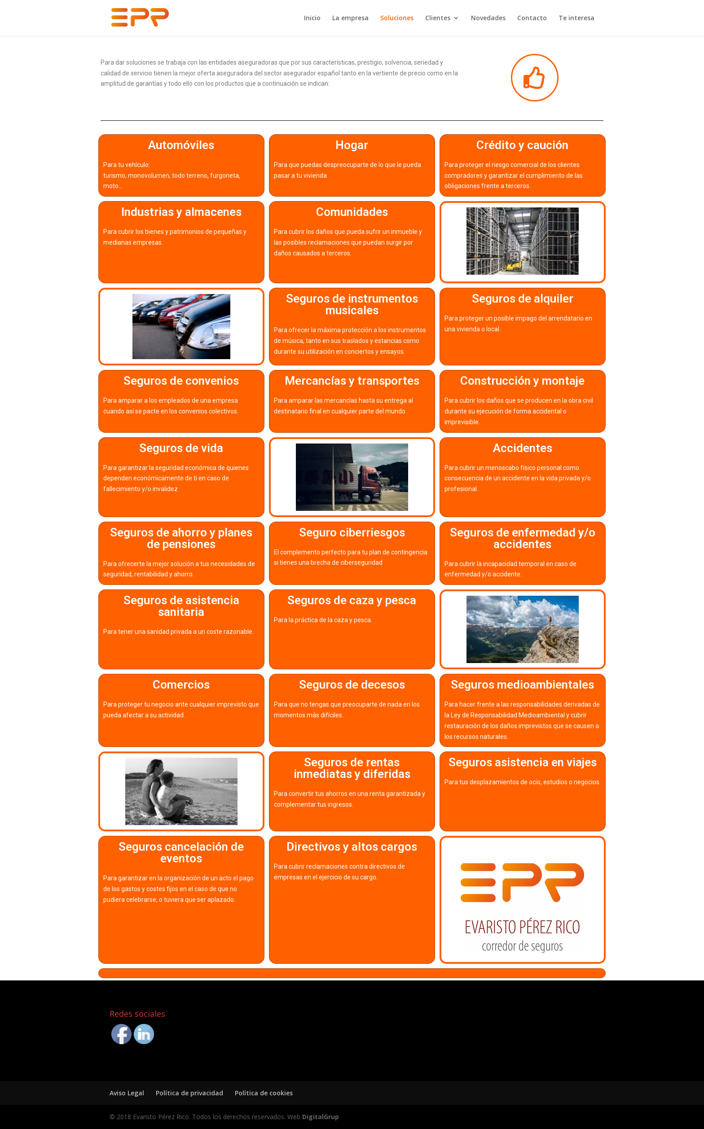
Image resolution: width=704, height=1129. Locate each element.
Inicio (312, 18)
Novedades (488, 18)
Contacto (532, 18)
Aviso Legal (127, 1093)
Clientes (437, 18)
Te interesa (576, 18)
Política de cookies (264, 1093)
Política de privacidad (189, 1093)
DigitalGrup (320, 1116)
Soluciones (397, 18)
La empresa (350, 18)
